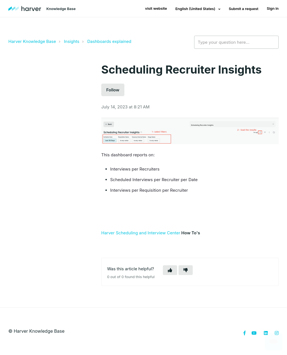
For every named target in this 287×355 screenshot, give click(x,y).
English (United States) (195, 9)
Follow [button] (112, 90)
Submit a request (243, 8)
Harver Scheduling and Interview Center (140, 232)
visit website (156, 8)
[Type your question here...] (236, 42)
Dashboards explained (109, 41)
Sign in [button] (273, 8)
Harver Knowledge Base (32, 41)
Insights (71, 41)
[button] (170, 270)
